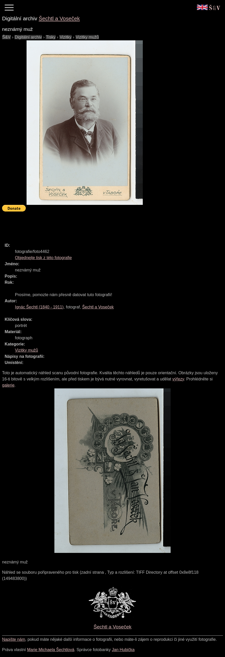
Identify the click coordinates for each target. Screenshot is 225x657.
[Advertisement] (96, 224)
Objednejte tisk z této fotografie (43, 258)
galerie (8, 385)
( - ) (39, 307)
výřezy (178, 379)
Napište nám (13, 639)
